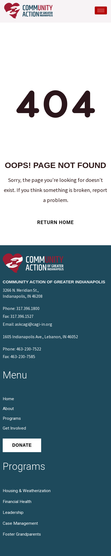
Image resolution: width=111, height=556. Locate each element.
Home (8, 398)
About (8, 408)
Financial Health (17, 501)
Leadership (13, 512)
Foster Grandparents (22, 534)
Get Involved (14, 428)
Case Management (20, 523)
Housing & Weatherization (27, 490)
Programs (12, 418)
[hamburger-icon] (101, 10)
